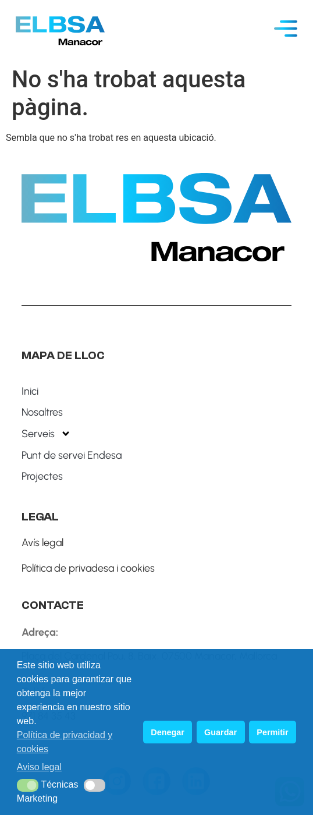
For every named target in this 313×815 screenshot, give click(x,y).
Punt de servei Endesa (72, 455)
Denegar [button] (167, 732)
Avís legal (42, 542)
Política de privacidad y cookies (65, 742)
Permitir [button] (272, 732)
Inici (30, 391)
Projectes (42, 476)
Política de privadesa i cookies (88, 568)
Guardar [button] (220, 732)
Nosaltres (42, 412)
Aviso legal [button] (39, 767)
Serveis (46, 434)
